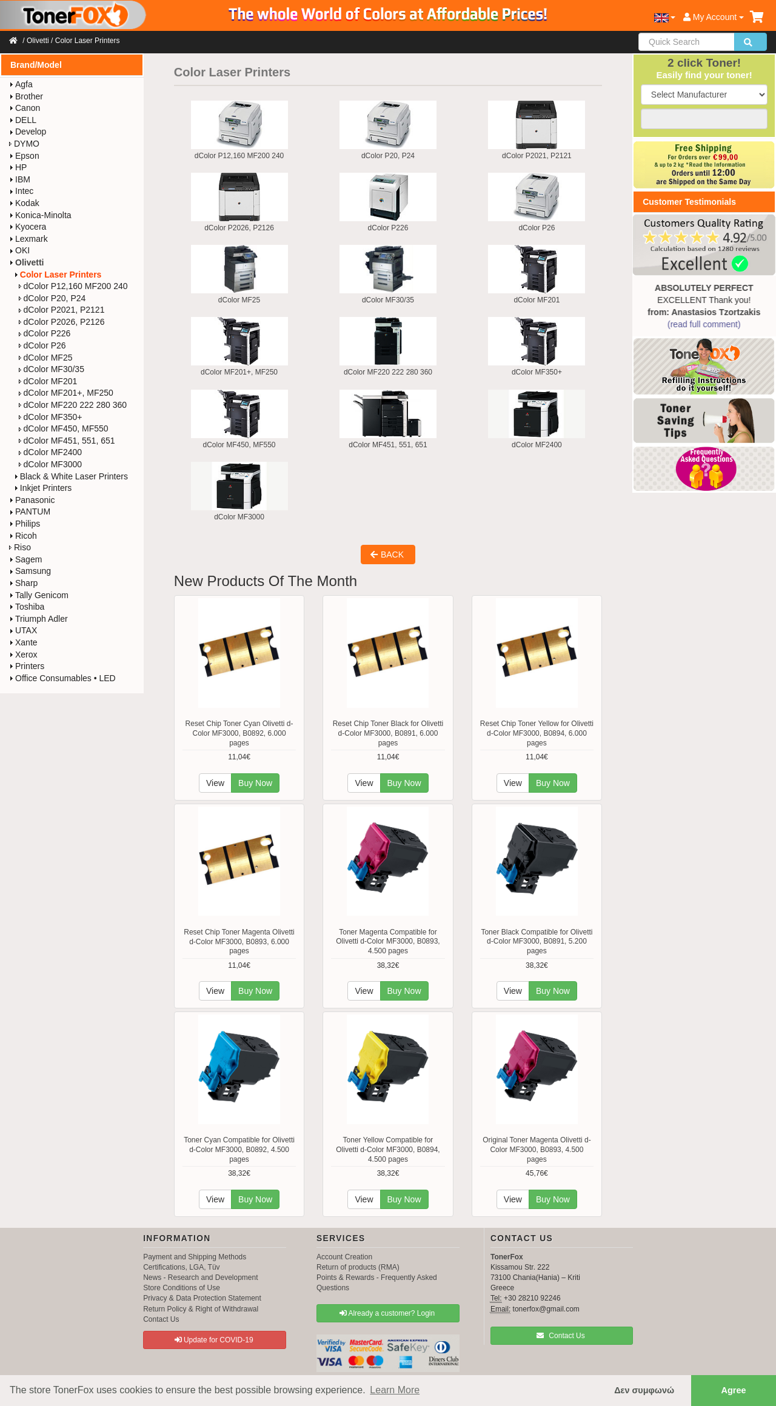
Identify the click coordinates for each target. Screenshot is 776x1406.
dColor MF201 (48, 381)
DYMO (24, 143)
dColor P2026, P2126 (62, 322)
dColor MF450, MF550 (64, 428)
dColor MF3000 (50, 464)
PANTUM (29, 511)
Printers (26, 666)
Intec (21, 191)
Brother (26, 96)
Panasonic (32, 500)
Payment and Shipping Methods (194, 1257)
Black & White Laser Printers (71, 476)
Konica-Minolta (40, 215)
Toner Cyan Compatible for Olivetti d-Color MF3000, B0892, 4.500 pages (239, 1149)
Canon (24, 108)
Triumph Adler (38, 619)
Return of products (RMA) (358, 1267)
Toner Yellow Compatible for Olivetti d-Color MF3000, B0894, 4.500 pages (388, 1149)
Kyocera (27, 227)
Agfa (21, 84)
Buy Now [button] (255, 783)
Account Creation (344, 1257)
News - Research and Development (200, 1277)
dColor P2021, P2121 (62, 310)
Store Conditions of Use (181, 1288)
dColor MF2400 (50, 452)
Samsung (30, 571)
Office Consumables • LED (62, 678)
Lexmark (28, 239)
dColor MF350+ (50, 417)
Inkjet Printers (43, 488)
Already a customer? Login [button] (387, 1313)
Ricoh (23, 536)
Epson (24, 156)
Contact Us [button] (561, 1335)
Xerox (23, 654)
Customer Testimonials (689, 202)
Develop (27, 131)
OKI (19, 250)
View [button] (215, 783)
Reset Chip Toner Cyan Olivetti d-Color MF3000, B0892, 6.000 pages (239, 733)
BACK (387, 554)
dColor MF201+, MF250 (66, 393)
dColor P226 (45, 333)
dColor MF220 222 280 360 (73, 405)
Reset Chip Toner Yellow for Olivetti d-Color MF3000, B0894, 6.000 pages (537, 733)
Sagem (25, 559)
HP (18, 167)
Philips (24, 523)
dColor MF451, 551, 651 (67, 440)
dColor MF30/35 (51, 369)
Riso (20, 547)
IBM (19, 179)
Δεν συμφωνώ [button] (644, 1390)
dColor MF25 (46, 357)
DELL (22, 120)
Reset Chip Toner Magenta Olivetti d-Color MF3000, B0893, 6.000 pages (239, 941)
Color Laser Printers (87, 40)
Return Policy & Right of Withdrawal (200, 1309)
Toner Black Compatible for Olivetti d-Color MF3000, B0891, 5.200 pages (536, 941)
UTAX (23, 630)
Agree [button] (733, 1390)
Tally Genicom (39, 595)
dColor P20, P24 (52, 298)
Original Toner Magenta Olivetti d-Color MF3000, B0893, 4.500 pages (537, 1149)
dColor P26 (42, 345)
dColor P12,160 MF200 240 (73, 286)
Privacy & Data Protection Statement (202, 1298)
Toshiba (26, 606)
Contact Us (161, 1319)
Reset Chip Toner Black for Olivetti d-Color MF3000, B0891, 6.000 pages (388, 733)
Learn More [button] (395, 1390)
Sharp (23, 583)
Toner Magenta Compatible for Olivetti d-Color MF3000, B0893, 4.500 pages (388, 941)
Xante (23, 642)
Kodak (24, 203)
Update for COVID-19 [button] (214, 1340)
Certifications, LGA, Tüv (181, 1267)
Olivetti (38, 40)
